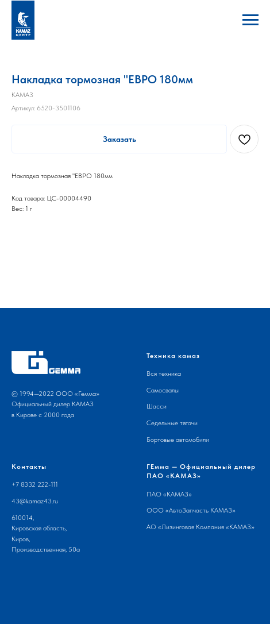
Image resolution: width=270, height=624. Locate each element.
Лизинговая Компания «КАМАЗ (206, 527)
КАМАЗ (177, 494)
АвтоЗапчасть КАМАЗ (200, 510)
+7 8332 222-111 (34, 484)
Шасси (156, 406)
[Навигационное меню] (250, 20)
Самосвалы (162, 390)
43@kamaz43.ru (34, 501)
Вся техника (163, 373)
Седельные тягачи (172, 423)
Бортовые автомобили (177, 440)
